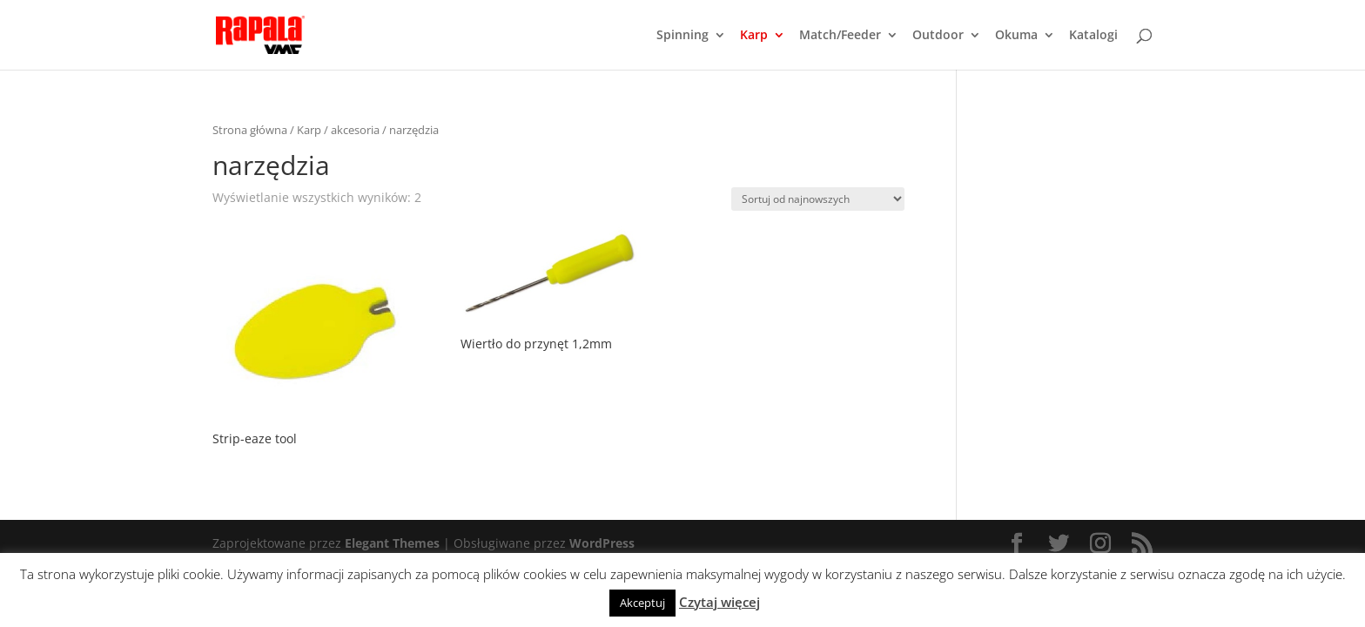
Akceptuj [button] (642, 602)
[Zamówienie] (817, 199)
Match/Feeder (840, 36)
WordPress (602, 543)
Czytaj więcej (719, 601)
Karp (754, 36)
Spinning (682, 36)
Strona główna (249, 130)
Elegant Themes (392, 543)
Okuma (1016, 36)
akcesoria (355, 130)
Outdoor (938, 36)
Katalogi (1093, 36)
